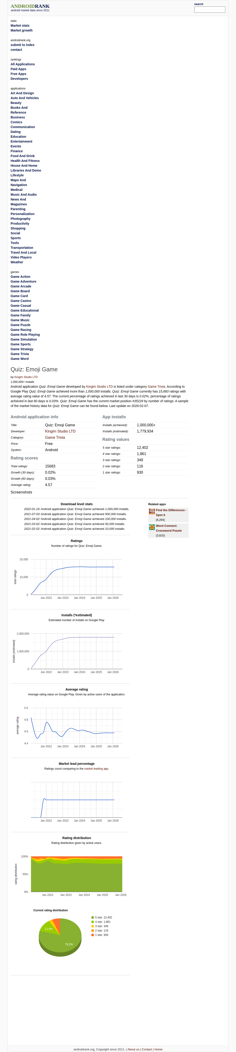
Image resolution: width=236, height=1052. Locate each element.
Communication (23, 127)
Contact (147, 1049)
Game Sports (21, 344)
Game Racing (21, 330)
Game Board (20, 291)
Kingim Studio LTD (26, 377)
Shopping (18, 228)
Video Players (21, 257)
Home (158, 1049)
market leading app (96, 768)
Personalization (22, 214)
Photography (20, 219)
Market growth (22, 30)
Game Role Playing (25, 334)
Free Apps (18, 74)
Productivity (20, 223)
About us (133, 1049)
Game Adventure (23, 281)
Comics (16, 122)
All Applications (23, 64)
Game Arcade (21, 286)
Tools (15, 243)
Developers (19, 78)
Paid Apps (18, 69)
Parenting (18, 209)
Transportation (22, 247)
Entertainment (21, 141)
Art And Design (22, 93)
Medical (16, 190)
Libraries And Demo (26, 170)
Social (15, 233)
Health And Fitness (25, 161)
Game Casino (21, 301)
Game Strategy (22, 349)
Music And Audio (24, 194)
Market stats (20, 25)
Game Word (20, 359)
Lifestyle (17, 175)
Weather (17, 262)
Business (18, 117)
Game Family (21, 315)
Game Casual (21, 305)
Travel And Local (23, 252)
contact (16, 50)
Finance (17, 151)
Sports (16, 238)
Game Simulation (24, 339)
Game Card (19, 296)
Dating (16, 132)
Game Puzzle (20, 325)
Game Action (20, 276)
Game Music (20, 320)
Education (18, 136)
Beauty (16, 103)
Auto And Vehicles (25, 98)
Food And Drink (23, 156)
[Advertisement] (127, 7)
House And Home (24, 165)
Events (16, 146)
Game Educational (25, 310)
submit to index (22, 45)
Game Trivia (156, 386)
